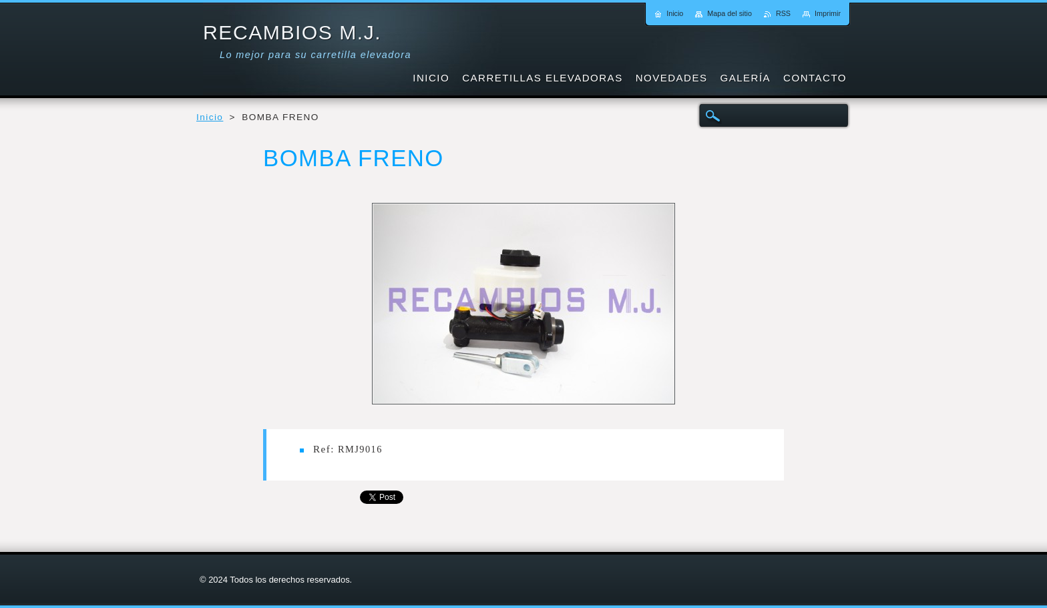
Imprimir (828, 13)
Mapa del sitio (729, 13)
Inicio (209, 117)
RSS (783, 13)
